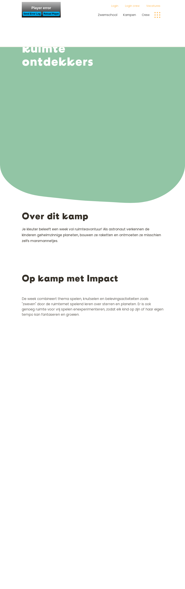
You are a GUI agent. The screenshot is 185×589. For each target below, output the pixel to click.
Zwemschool (107, 15)
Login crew (132, 6)
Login (114, 6)
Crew (146, 15)
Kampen (129, 15)
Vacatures (153, 6)
